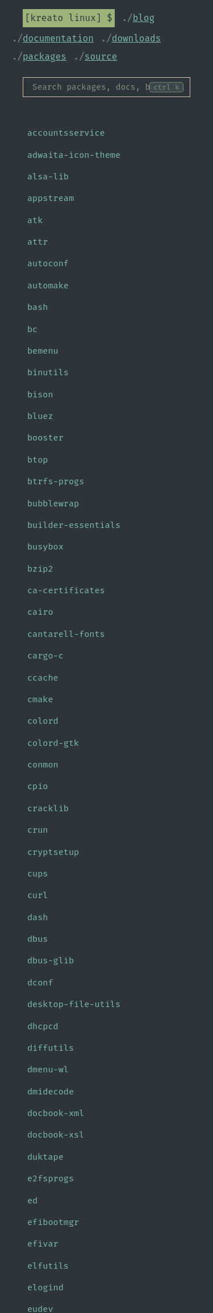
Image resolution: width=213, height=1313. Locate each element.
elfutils (48, 1266)
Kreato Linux (63, 17)
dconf (40, 983)
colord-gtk (53, 743)
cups (37, 874)
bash (37, 307)
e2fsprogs (50, 1178)
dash (37, 917)
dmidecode (50, 1092)
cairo (40, 612)
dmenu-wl (48, 1069)
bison (40, 394)
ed (32, 1200)
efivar (43, 1244)
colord (43, 721)
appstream (50, 198)
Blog (143, 17)
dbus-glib (50, 960)
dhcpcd (43, 1026)
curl (37, 895)
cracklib (48, 808)
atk (35, 220)
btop (37, 460)
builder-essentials (73, 525)
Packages (44, 56)
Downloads (136, 38)
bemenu (43, 351)
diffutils (50, 1048)
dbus (37, 939)
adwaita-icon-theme (73, 155)
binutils (48, 372)
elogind (45, 1287)
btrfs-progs (55, 481)
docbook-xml (55, 1113)
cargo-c (45, 656)
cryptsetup (53, 852)
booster (45, 438)
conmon (43, 765)
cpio (37, 786)
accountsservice (66, 133)
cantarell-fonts (66, 634)
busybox (45, 547)
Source (101, 56)
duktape (45, 1157)
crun (37, 830)
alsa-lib (48, 176)
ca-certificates (66, 590)
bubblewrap (53, 503)
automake (48, 285)
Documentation (58, 38)
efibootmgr (53, 1222)
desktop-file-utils (73, 1004)
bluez (40, 416)
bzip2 (40, 569)
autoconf (48, 263)
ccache (43, 678)
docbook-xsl (55, 1135)
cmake (40, 699)
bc (32, 329)
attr (37, 242)
